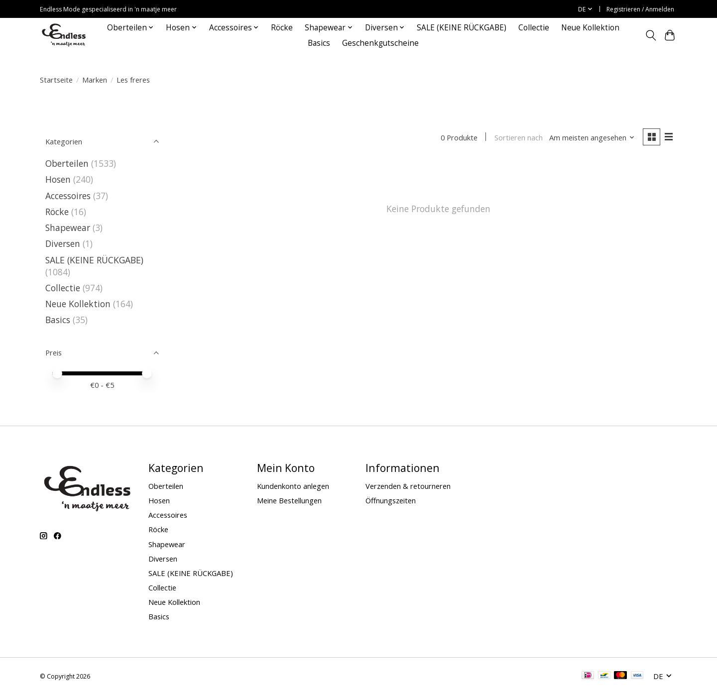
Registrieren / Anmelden (640, 9)
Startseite (56, 80)
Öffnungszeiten (390, 500)
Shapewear (67, 227)
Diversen (62, 243)
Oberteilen (67, 163)
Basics (319, 43)
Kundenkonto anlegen (293, 486)
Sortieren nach (518, 137)
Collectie (533, 27)
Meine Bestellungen (289, 500)
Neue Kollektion (590, 27)
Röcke (282, 27)
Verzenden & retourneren (408, 486)
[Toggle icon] (650, 35)
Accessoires (68, 196)
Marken (94, 80)
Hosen (58, 179)
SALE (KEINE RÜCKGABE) (461, 27)
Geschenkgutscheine (380, 43)
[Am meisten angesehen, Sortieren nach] (592, 137)
